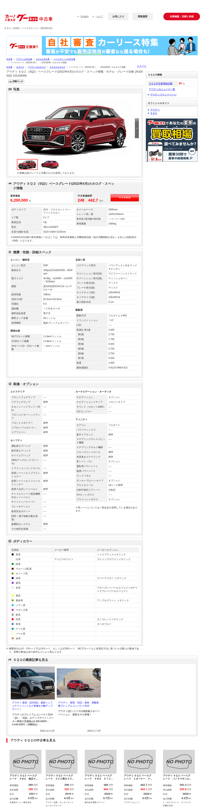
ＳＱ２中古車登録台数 (161, 83)
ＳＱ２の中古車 (43, 59)
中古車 (9, 59)
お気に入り (118, 16)
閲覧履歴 (142, 16)
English (84, 16)
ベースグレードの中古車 (64, 59)
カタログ (20, 67)
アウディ (155, 109)
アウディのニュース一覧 (162, 89)
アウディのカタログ (37, 67)
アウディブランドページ (163, 94)
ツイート (141, 66)
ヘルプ (99, 16)
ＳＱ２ (153, 113)
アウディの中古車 (24, 59)
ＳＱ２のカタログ (57, 67)
